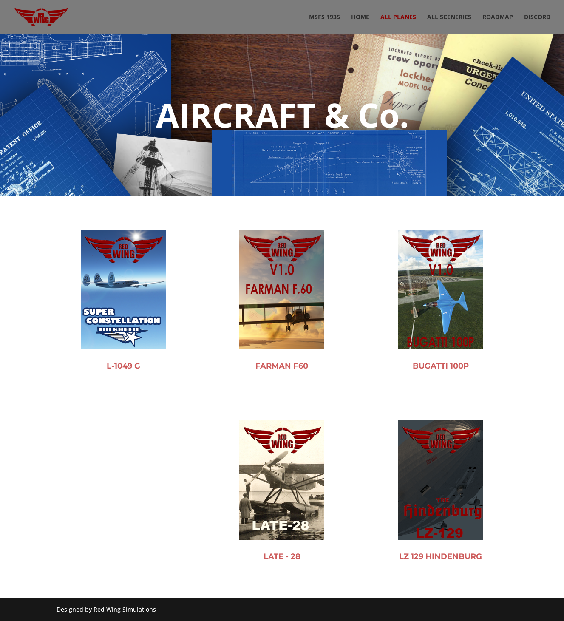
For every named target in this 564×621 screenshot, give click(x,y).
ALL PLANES (398, 17)
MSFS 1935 (324, 17)
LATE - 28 (282, 583)
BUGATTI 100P (441, 381)
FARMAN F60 (281, 376)
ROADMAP (497, 17)
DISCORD (537, 17)
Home (360, 17)
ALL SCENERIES (449, 17)
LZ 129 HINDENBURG (440, 585)
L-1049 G (123, 372)
